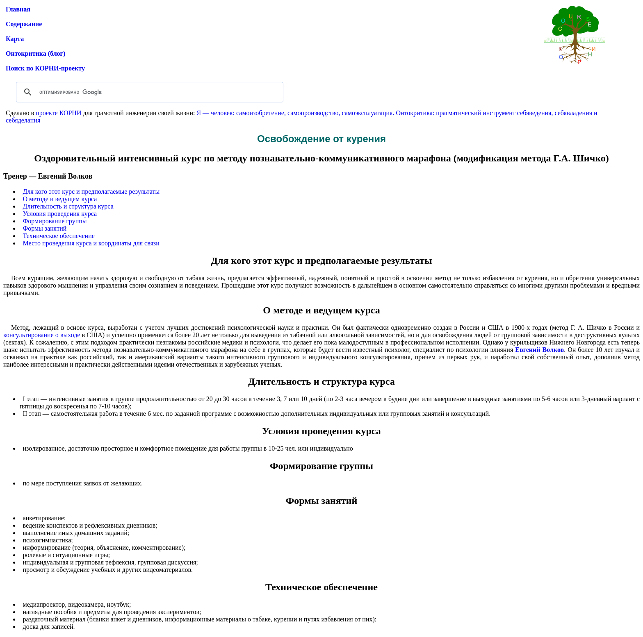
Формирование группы (55, 221)
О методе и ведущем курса (60, 198)
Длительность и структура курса (68, 206)
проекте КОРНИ (58, 112)
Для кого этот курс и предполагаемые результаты (91, 191)
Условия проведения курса (60, 213)
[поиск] (148, 92)
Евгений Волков (539, 349)
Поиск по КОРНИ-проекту (45, 68)
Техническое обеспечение (59, 235)
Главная (18, 9)
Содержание (24, 23)
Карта (15, 38)
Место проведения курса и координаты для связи (91, 243)
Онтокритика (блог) (35, 53)
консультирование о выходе (41, 334)
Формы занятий (45, 228)
